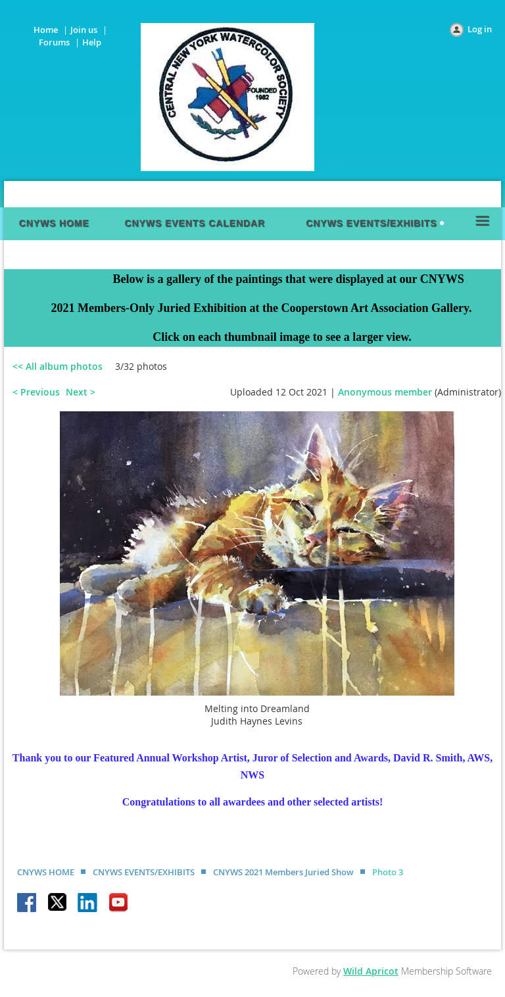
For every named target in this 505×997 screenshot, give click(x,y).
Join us (83, 30)
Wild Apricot (370, 971)
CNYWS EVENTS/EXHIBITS (144, 872)
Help (91, 42)
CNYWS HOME (45, 872)
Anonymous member (385, 392)
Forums (54, 42)
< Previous (36, 392)
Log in (480, 29)
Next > (80, 392)
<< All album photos (57, 366)
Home (46, 30)
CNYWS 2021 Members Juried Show (283, 872)
